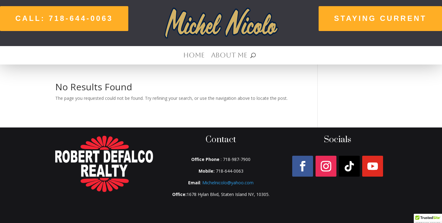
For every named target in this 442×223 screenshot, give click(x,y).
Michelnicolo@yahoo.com (228, 183)
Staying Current (380, 18)
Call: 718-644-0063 (64, 18)
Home (193, 56)
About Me (229, 56)
